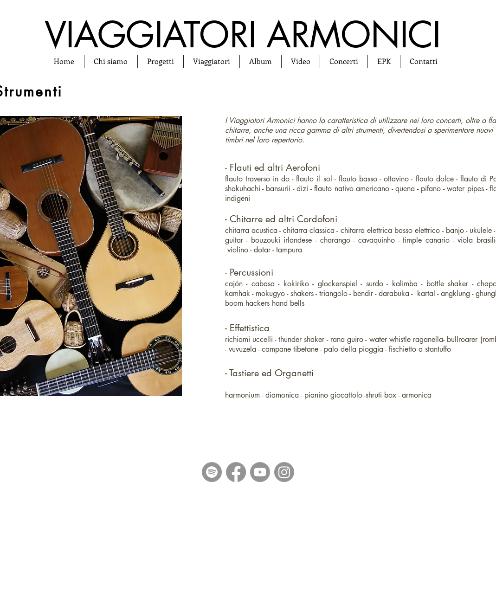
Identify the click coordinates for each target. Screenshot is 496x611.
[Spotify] (212, 472)
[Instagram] (284, 472)
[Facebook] (236, 472)
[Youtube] (260, 472)
